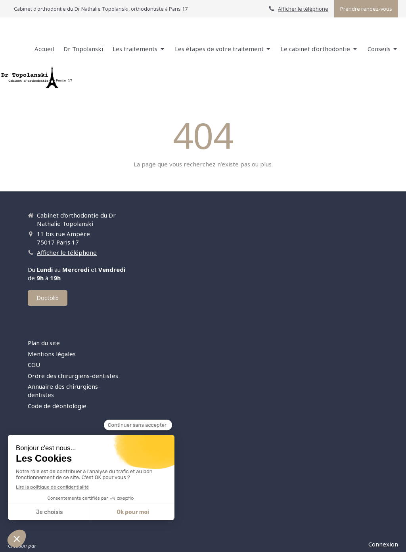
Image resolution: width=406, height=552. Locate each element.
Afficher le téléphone (303, 8)
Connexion (383, 544)
